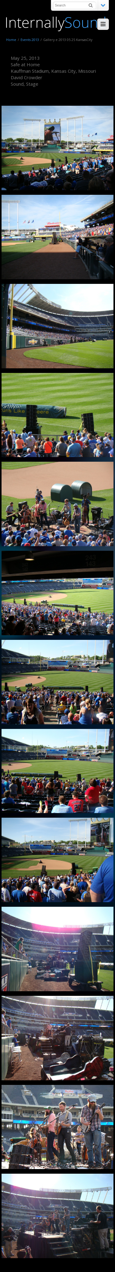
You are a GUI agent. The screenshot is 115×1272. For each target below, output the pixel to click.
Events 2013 (30, 39)
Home (11, 39)
